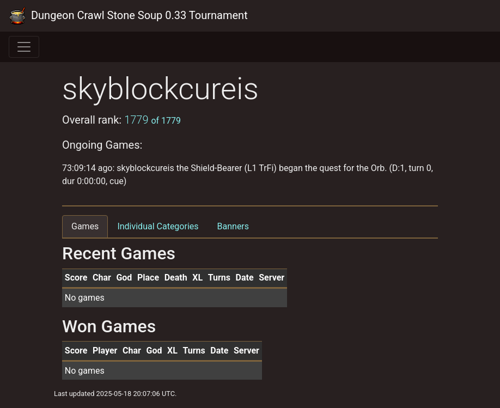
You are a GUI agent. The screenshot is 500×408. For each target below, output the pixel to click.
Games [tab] (85, 226)
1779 (152, 119)
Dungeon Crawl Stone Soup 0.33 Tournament (128, 16)
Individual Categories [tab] (157, 226)
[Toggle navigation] (24, 47)
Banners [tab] (233, 226)
